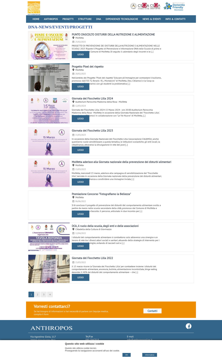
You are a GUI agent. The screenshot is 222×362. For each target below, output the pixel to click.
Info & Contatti (175, 19)
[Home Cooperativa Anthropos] (33, 8)
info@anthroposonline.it (139, 339)
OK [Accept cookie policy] (126, 355)
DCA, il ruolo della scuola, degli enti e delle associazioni (105, 226)
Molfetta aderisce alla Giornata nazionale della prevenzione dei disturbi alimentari (121, 162)
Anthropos (51, 19)
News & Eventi (152, 19)
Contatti (152, 311)
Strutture (85, 19)
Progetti (67, 19)
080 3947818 (92, 339)
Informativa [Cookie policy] (149, 355)
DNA (98, 19)
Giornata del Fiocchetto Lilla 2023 (92, 130)
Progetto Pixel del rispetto (87, 66)
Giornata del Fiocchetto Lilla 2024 (92, 98)
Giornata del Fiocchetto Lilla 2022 (92, 258)
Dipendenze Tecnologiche (122, 19)
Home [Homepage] (36, 19)
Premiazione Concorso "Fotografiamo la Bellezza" (101, 194)
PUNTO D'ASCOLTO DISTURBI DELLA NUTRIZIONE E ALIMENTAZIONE (113, 34)
